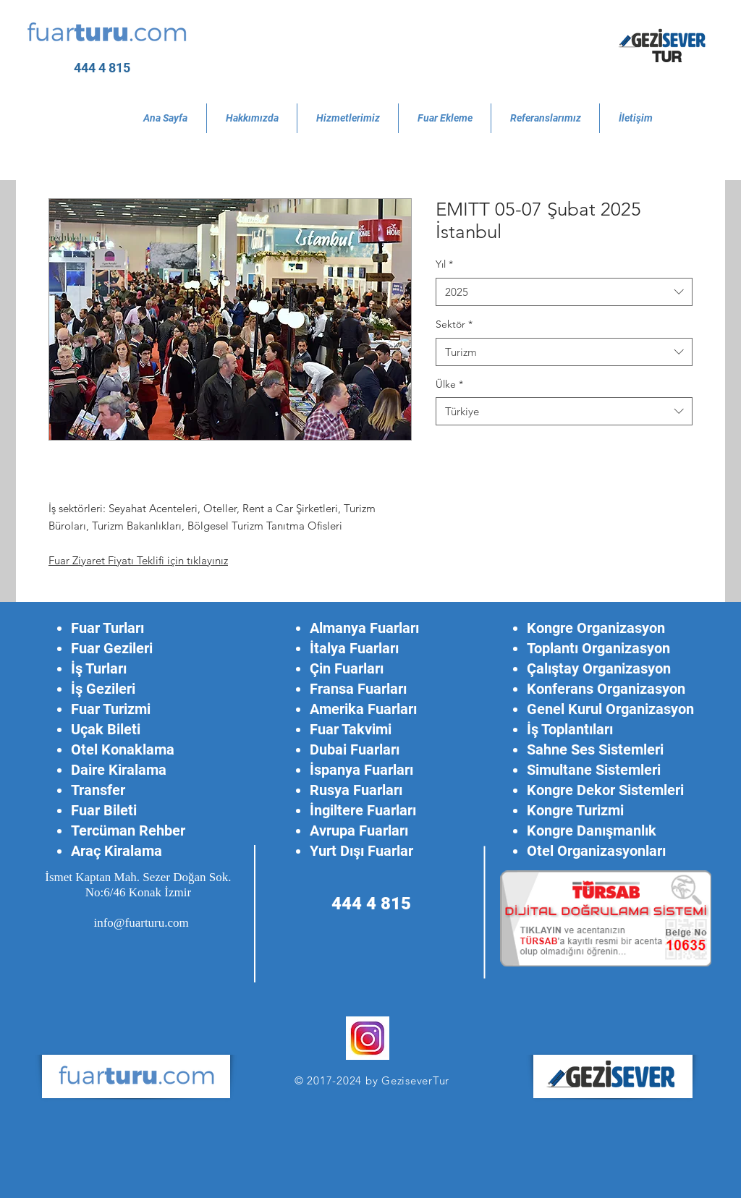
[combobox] (564, 292)
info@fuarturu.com (140, 923)
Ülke (449, 384)
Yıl (444, 264)
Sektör (454, 324)
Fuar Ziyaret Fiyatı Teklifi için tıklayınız (138, 560)
